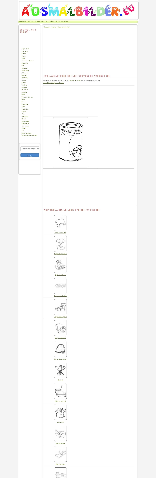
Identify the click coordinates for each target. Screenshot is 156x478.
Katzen (24, 82)
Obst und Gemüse (27, 97)
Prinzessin (25, 104)
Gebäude (24, 68)
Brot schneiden (60, 443)
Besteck (60, 380)
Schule (24, 111)
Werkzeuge (25, 126)
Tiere (23, 114)
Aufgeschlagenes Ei (60, 254)
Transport (25, 116)
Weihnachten (26, 123)
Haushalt (24, 75)
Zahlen (24, 128)
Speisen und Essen (74, 80)
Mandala (24, 87)
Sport (23, 106)
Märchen (24, 92)
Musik (23, 94)
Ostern (24, 99)
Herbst (24, 80)
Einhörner (25, 63)
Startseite (23, 21)
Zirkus (23, 131)
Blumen (24, 56)
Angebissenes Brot (60, 232)
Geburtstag (25, 70)
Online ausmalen (61, 21)
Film (23, 65)
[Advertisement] (26, 40)
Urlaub (24, 119)
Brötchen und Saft (60, 401)
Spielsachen (25, 109)
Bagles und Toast (60, 338)
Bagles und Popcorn (60, 316)
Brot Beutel (60, 422)
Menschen (25, 89)
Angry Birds (25, 48)
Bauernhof (25, 51)
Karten (51, 21)
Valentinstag (25, 121)
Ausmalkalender (41, 21)
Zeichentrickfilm (26, 133)
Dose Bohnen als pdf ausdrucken (53, 83)
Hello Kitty (25, 77)
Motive (30, 21)
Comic (24, 58)
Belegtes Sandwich (60, 359)
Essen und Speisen (28, 61)
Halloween (25, 73)
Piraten (24, 102)
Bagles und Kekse (60, 275)
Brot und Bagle (60, 464)
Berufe (24, 53)
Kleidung (24, 85)
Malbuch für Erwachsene (29, 135)
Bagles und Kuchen (60, 296)
